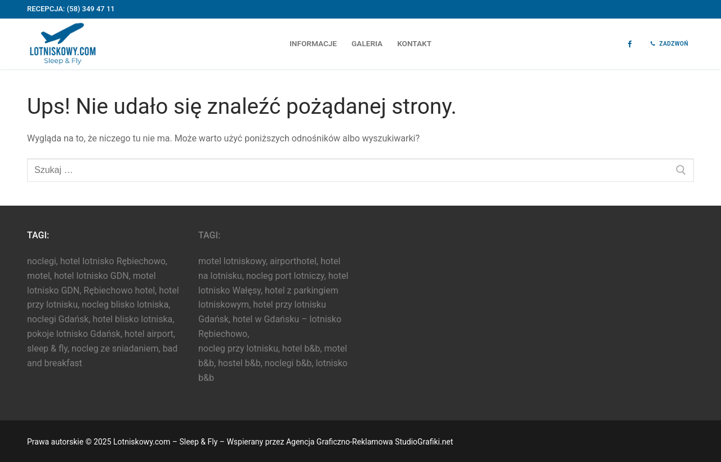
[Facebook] (629, 44)
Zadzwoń (669, 44)
